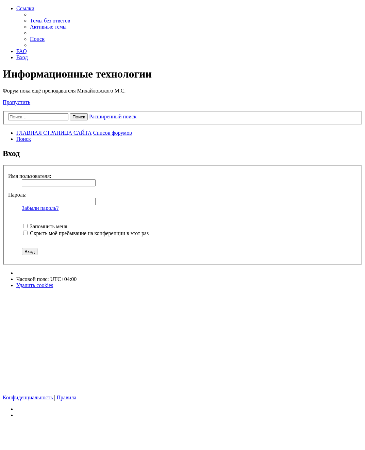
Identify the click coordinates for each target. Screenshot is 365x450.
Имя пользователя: (29, 176)
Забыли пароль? (40, 208)
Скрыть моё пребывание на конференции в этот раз (86, 233)
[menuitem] (50, 20)
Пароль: (17, 195)
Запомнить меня (45, 226)
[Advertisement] (182, 341)
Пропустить (16, 102)
